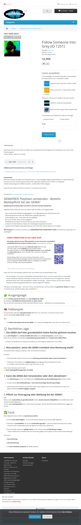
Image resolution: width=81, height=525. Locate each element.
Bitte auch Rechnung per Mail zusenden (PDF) (60, 109)
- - (30, 172)
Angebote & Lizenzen (10, 461)
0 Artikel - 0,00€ (65, 11)
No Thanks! (47, 517)
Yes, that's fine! (35, 517)
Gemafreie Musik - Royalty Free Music (23, 194)
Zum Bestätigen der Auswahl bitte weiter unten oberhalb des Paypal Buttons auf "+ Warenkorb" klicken (59, 77)
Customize (40, 509)
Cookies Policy (16, 502)
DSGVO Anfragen (28, 463)
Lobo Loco (51, 50)
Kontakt (25, 461)
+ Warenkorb (49, 134)
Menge (44, 124)
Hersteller (45, 461)
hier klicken (67, 512)
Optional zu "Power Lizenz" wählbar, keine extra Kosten (58, 98)
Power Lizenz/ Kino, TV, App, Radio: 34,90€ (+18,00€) (59, 91)
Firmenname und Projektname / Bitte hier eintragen (58, 115)
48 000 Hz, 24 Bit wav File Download (57, 103)
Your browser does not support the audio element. (19, 162)
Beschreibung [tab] (8, 145)
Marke (14, 29)
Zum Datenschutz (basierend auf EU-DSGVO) (10, 486)
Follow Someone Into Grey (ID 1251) (30, 29)
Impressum (7, 491)
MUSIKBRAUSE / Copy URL (12, 37)
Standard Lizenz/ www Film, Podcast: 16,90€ (60, 83)
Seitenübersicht (28, 465)
